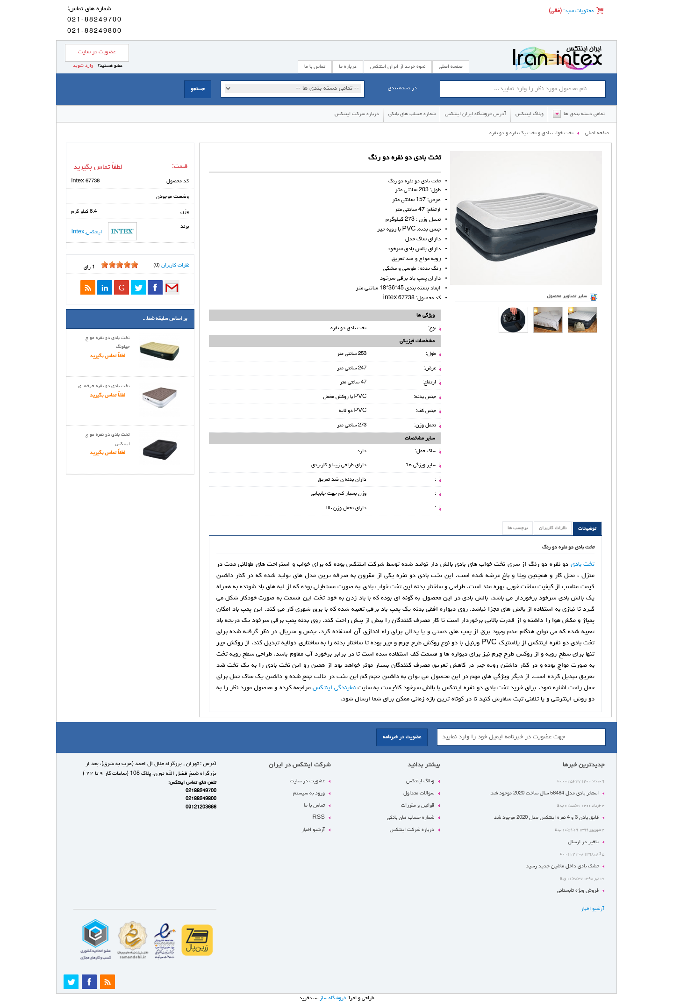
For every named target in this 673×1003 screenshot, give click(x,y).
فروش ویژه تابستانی (578, 891)
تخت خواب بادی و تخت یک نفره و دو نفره (531, 133)
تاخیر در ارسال (583, 842)
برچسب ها (518, 528)
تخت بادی (582, 564)
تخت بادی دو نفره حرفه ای (104, 386)
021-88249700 (94, 20)
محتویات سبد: (578, 11)
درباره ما (348, 67)
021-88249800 (94, 31)
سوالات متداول (418, 793)
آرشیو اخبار (592, 909)
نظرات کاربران (552, 528)
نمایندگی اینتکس (334, 688)
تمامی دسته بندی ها (584, 114)
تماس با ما (314, 805)
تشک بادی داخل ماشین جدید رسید (562, 866)
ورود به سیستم (309, 793)
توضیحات (587, 529)
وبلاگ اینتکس (529, 114)
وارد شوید (83, 66)
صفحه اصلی (451, 67)
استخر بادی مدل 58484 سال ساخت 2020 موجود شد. (544, 793)
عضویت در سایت (97, 52)
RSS (318, 818)
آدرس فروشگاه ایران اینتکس (475, 114)
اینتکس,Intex (103, 231)
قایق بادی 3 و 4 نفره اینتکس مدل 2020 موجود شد (546, 818)
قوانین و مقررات (417, 805)
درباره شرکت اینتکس (357, 114)
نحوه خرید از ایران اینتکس (397, 67)
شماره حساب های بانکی (412, 114)
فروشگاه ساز (333, 998)
